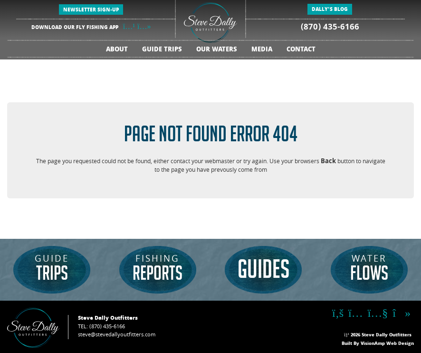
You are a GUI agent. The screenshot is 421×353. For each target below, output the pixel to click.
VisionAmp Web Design (387, 344)
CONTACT (301, 50)
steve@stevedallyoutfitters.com (116, 335)
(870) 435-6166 (330, 28)
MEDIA (261, 50)
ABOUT (117, 50)
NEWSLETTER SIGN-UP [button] (91, 10)
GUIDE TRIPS (162, 50)
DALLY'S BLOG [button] (330, 10)
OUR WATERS (216, 50)
